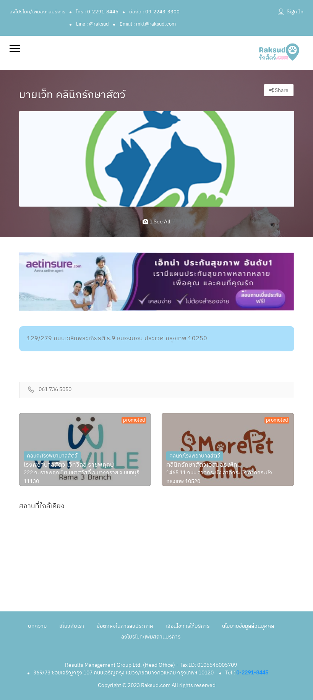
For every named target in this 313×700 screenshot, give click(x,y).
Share (279, 90)
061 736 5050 (55, 390)
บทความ (37, 626)
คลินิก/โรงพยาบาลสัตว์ (52, 455)
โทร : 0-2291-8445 (97, 12)
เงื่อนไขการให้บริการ (187, 626)
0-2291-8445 (252, 672)
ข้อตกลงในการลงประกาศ (125, 626)
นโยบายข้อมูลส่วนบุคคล (248, 626)
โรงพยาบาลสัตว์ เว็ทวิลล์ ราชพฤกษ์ (69, 465)
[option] (156, 158)
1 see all (156, 221)
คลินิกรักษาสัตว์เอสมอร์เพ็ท (201, 465)
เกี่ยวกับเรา (71, 626)
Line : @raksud (92, 24)
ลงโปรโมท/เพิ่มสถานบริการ (37, 12)
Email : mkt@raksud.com (148, 24)
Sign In (295, 11)
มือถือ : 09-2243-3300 (154, 12)
